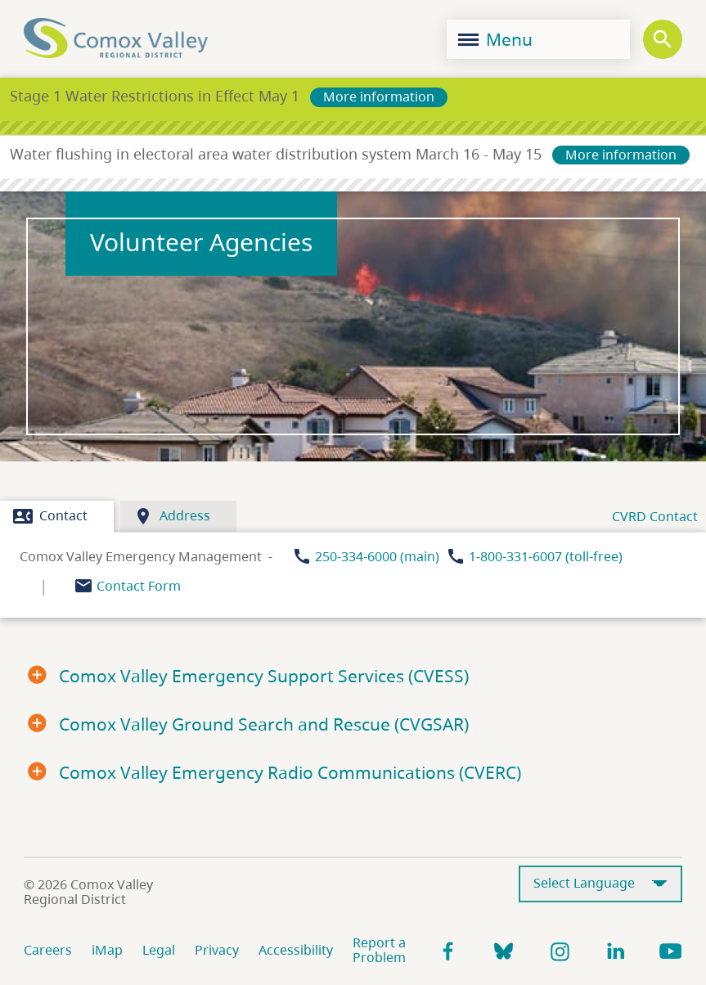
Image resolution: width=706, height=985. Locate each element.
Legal (158, 950)
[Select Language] (600, 884)
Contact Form (139, 586)
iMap (107, 950)
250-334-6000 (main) (377, 556)
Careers (48, 950)
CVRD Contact (655, 516)
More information (378, 97)
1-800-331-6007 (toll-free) (546, 556)
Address (171, 516)
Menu (495, 39)
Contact (50, 516)
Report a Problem (379, 949)
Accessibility (296, 950)
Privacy (217, 950)
